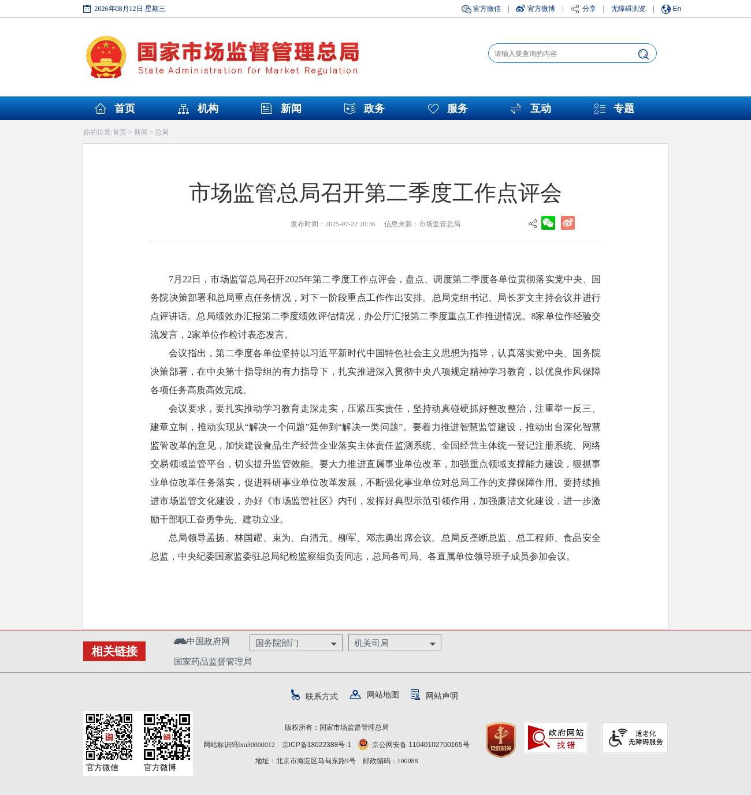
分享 (589, 9)
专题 (624, 108)
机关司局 (371, 643)
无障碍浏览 (628, 9)
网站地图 (374, 694)
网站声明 (434, 695)
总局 (162, 132)
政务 (374, 108)
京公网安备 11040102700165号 (414, 745)
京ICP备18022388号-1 (316, 745)
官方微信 (487, 9)
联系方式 (314, 696)
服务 (457, 108)
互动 (540, 108)
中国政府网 (202, 641)
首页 (124, 108)
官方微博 (541, 9)
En (677, 9)
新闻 (291, 108)
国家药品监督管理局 (213, 661)
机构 (208, 108)
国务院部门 (277, 643)
